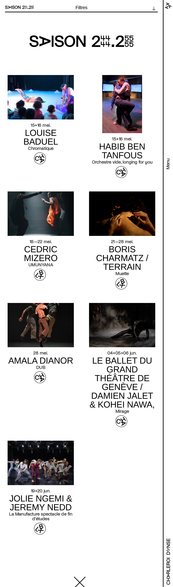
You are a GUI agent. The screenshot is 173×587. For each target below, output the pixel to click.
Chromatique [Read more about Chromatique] (40, 148)
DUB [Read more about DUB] (40, 367)
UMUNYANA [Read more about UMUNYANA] (40, 264)
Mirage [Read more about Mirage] (122, 411)
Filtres (82, 7)
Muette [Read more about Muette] (122, 273)
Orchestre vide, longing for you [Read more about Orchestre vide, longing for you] (122, 162)
